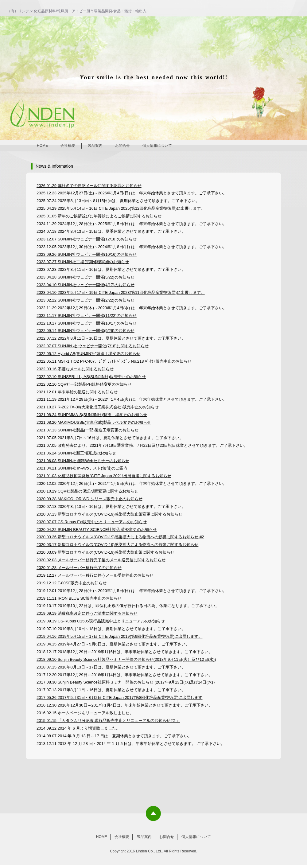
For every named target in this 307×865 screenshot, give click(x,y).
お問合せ (122, 145)
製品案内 (95, 145)
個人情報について (157, 145)
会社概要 (67, 145)
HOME (42, 145)
